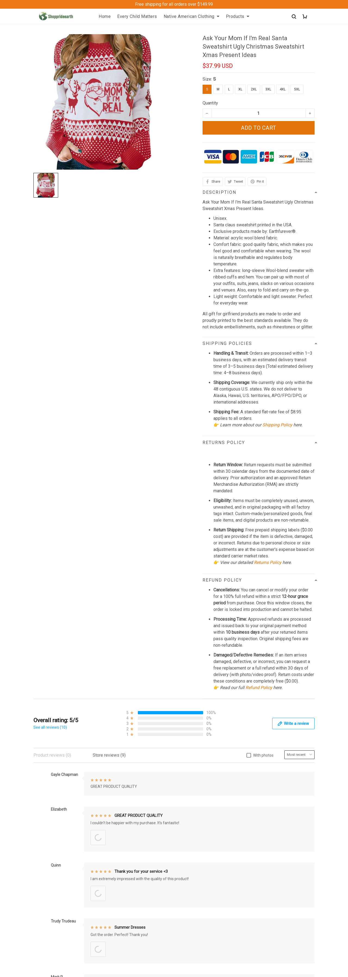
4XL (282, 89)
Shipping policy (192, 853)
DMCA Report (232, 952)
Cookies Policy (192, 924)
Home (105, 16)
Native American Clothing (191, 16)
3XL (268, 89)
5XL (297, 89)
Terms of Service (194, 890)
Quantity (210, 103)
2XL (254, 89)
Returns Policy (267, 562)
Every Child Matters (137, 16)
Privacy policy (191, 880)
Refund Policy (259, 687)
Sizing (112, 890)
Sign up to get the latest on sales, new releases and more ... (283, 856)
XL (240, 89)
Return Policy (191, 862)
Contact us (116, 862)
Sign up (301, 870)
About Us (114, 853)
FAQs (111, 880)
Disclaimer (188, 915)
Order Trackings (121, 871)
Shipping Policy (277, 424)
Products (237, 16)
